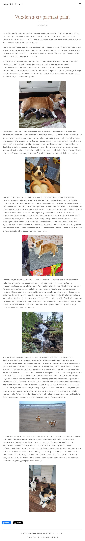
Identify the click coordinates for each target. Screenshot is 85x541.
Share (6, 523)
